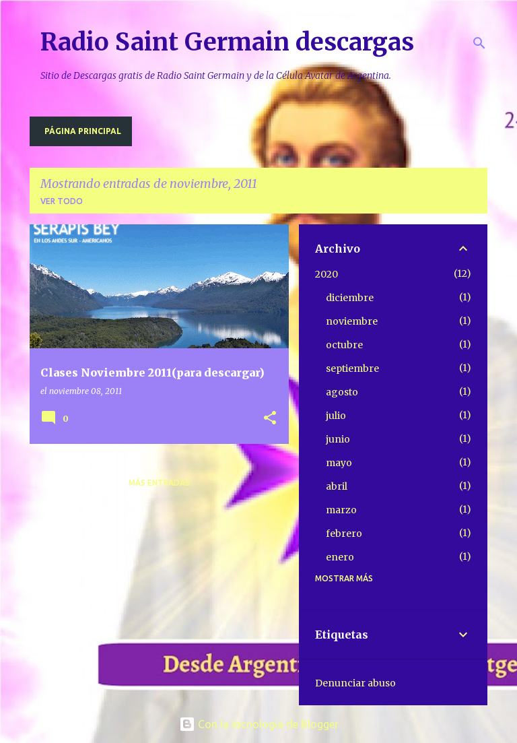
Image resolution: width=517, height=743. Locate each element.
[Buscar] (479, 43)
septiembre (352, 368)
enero (340, 557)
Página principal (82, 131)
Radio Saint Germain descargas (227, 42)
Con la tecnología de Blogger (259, 724)
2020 (326, 274)
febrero (344, 533)
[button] (270, 419)
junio (338, 439)
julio (336, 416)
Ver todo (61, 201)
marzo (341, 510)
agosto (342, 392)
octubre (344, 345)
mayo (339, 463)
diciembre (350, 298)
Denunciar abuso (355, 683)
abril (336, 486)
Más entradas (159, 482)
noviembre (352, 321)
